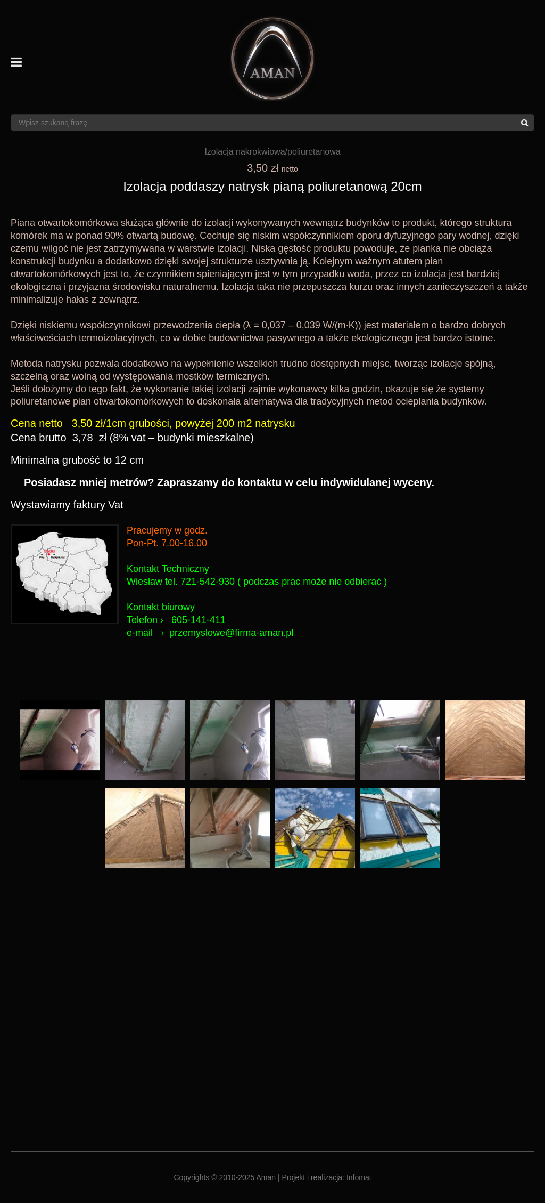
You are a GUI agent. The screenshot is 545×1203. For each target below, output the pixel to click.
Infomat (358, 1177)
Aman (266, 1177)
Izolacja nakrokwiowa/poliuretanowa (272, 151)
